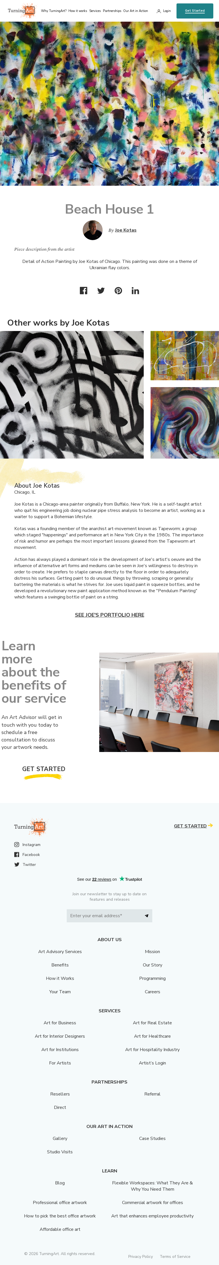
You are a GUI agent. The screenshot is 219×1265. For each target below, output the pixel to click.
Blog (60, 1183)
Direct (60, 1107)
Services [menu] (95, 11)
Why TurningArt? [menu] (53, 11)
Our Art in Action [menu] (135, 11)
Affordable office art (60, 1229)
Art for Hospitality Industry (152, 1050)
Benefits (60, 965)
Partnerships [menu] (112, 11)
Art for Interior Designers (60, 1036)
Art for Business (60, 1023)
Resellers (60, 1094)
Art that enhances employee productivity (152, 1216)
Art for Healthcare (152, 1036)
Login (167, 11)
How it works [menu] (77, 11)
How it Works (60, 978)
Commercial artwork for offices (152, 1202)
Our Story (152, 965)
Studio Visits (60, 1152)
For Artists (60, 1063)
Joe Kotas (126, 230)
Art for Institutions (60, 1050)
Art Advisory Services (60, 952)
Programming (152, 978)
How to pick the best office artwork (60, 1216)
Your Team (60, 992)
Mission (152, 952)
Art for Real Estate (152, 1023)
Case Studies (152, 1138)
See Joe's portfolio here (109, 615)
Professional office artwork (60, 1202)
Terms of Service (175, 1256)
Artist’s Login (152, 1063)
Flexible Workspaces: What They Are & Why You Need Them (152, 1186)
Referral (152, 1094)
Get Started (195, 11)
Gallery (60, 1138)
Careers (152, 992)
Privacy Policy (140, 1256)
